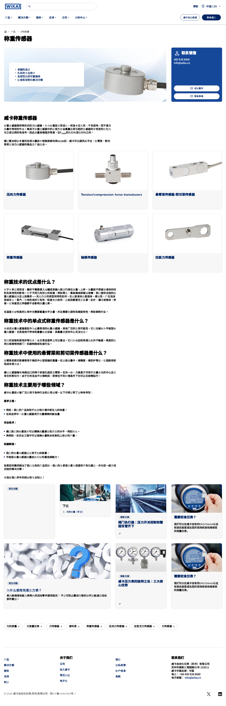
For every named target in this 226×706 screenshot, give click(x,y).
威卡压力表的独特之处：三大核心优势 (140, 583)
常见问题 (13, 489)
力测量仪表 (33, 626)
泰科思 (73, 626)
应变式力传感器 (143, 626)
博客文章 (124, 517)
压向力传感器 (116, 626)
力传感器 (54, 626)
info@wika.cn (182, 63)
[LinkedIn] (220, 694)
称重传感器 (92, 626)
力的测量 (12, 626)
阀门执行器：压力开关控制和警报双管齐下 (140, 524)
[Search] (61, 6)
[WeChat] (209, 694)
